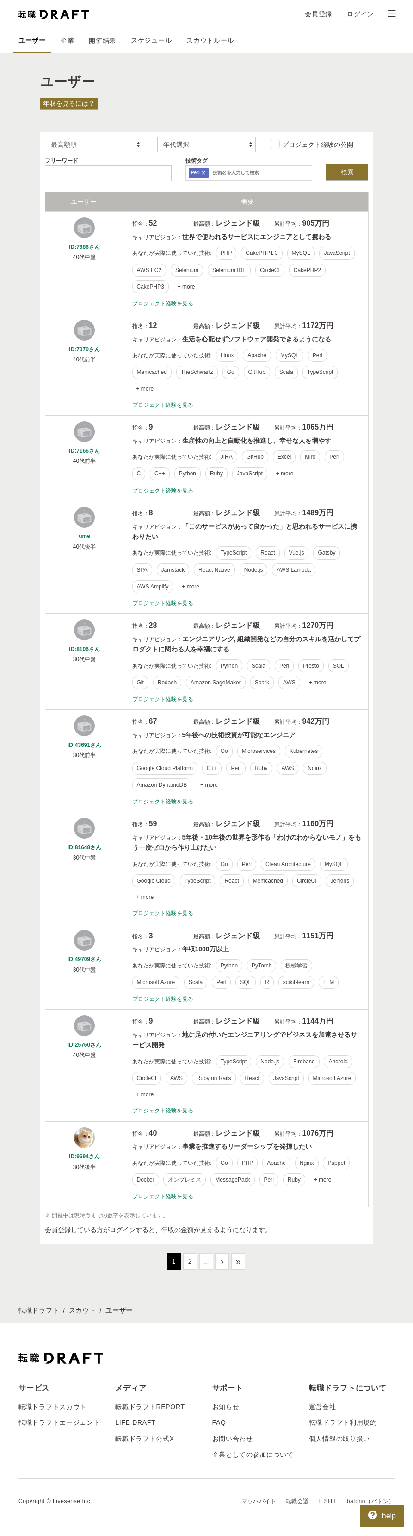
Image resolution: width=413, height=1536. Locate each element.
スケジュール (151, 40)
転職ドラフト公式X (144, 1438)
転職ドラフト (38, 1310)
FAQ (219, 1422)
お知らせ (226, 1406)
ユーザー (32, 40)
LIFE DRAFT (135, 1422)
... (206, 1261)
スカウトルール (210, 40)
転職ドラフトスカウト (52, 1406)
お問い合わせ (232, 1438)
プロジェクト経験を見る (162, 303)
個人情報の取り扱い (339, 1438)
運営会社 (322, 1406)
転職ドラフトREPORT (150, 1406)
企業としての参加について (253, 1454)
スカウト (82, 1310)
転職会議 (297, 1501)
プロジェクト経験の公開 (311, 144)
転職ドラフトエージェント (59, 1422)
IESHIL (328, 1501)
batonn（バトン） (371, 1501)
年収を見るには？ (69, 103)
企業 (67, 40)
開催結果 (102, 40)
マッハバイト (259, 1501)
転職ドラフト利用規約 (343, 1422)
